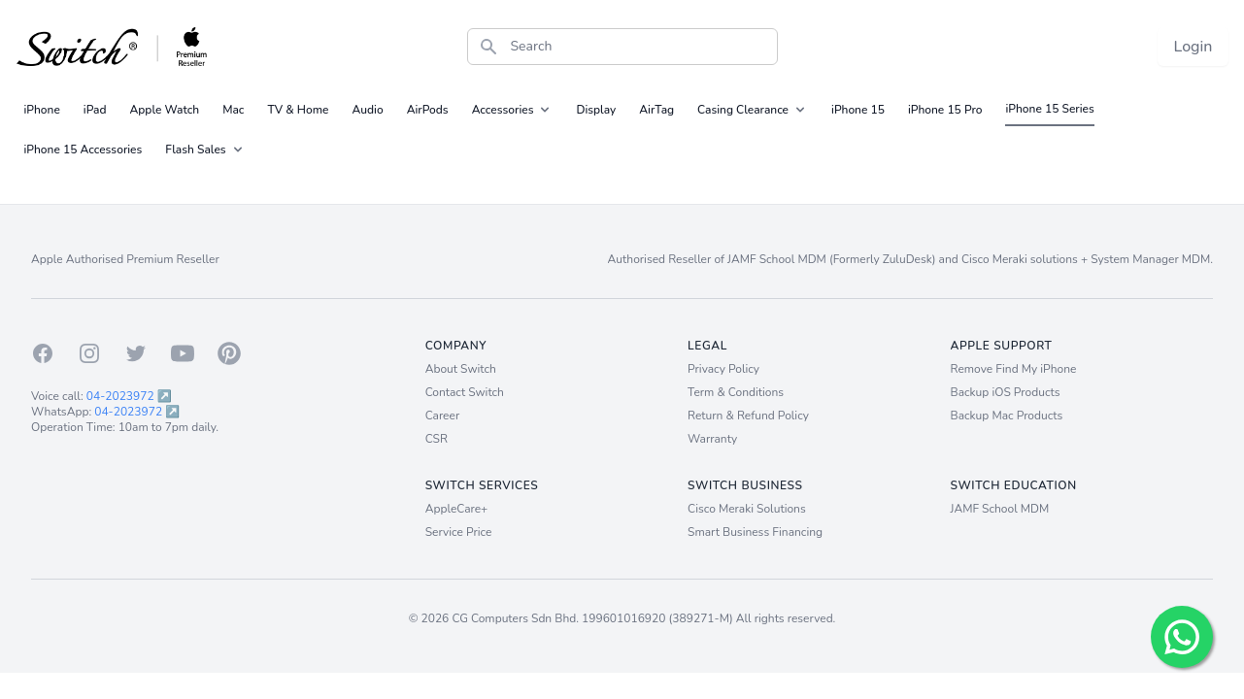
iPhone (42, 109)
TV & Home (297, 109)
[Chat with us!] (1182, 637)
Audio (367, 109)
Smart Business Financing (755, 532)
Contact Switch (464, 392)
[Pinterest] (229, 353)
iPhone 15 (858, 109)
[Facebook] (42, 353)
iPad (95, 109)
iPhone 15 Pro (945, 109)
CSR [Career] (436, 439)
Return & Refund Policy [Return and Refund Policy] (748, 415)
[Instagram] (89, 353)
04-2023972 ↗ (129, 396)
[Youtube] (182, 353)
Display (596, 109)
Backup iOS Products (1005, 392)
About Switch (460, 369)
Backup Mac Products (1007, 415)
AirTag (656, 109)
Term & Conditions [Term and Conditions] (736, 392)
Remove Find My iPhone (1014, 369)
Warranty (712, 439)
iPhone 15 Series (1049, 108)
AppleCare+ (456, 508)
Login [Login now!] (1192, 46)
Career (442, 415)
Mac (233, 109)
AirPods (428, 109)
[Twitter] (136, 353)
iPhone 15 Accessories (83, 149)
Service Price (458, 532)
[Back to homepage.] (113, 46)
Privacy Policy (723, 369)
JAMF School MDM (1000, 508)
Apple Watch (165, 109)
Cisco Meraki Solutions (747, 508)
